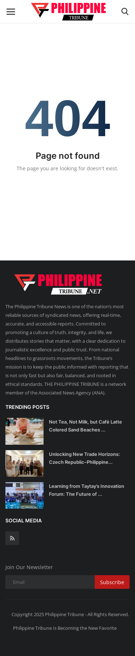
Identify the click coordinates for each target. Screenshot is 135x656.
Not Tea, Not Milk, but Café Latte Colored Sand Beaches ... (85, 426)
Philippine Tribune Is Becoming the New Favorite (65, 628)
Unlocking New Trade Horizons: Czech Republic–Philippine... (84, 458)
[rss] (12, 538)
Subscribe (112, 582)
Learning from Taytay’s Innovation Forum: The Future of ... (86, 490)
